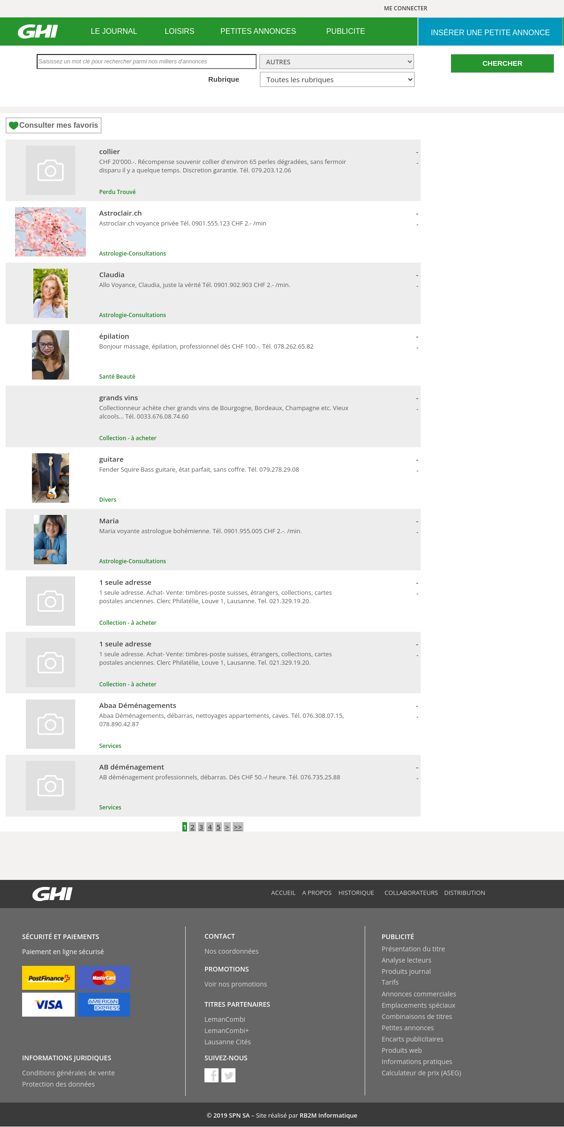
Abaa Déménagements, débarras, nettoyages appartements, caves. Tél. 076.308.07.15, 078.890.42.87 (221, 719)
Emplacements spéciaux (418, 1005)
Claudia (112, 274)
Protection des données (58, 1084)
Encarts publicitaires (412, 1038)
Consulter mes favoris (58, 125)
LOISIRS (179, 31)
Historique (356, 892)
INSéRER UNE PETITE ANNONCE (490, 33)
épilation (114, 336)
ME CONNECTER (405, 8)
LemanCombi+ (226, 1030)
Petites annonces (408, 1027)
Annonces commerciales (419, 993)
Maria (109, 520)
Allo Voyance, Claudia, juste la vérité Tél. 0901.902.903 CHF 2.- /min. (194, 284)
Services (110, 746)
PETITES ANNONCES (258, 31)
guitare (111, 459)
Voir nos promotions (235, 983)
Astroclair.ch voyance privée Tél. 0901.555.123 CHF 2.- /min (182, 223)
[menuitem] (114, 31)
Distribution (465, 892)
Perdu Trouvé (117, 192)
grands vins (118, 397)
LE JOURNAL (114, 31)
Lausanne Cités (227, 1041)
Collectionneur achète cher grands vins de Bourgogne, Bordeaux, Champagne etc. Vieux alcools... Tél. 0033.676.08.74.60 (223, 412)
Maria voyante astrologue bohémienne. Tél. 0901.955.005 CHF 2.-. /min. (200, 531)
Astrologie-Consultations (132, 253)
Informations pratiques (417, 1061)
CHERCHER (502, 63)
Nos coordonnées (231, 951)
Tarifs (390, 982)
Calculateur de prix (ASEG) (421, 1072)
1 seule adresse (125, 582)
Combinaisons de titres (417, 1016)
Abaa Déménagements (137, 705)
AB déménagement (131, 766)
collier (109, 151)
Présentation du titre (413, 948)
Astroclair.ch (120, 213)
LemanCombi (224, 1019)
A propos (317, 892)
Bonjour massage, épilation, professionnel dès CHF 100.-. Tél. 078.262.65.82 (206, 346)
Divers (108, 500)
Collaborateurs (411, 892)
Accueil (283, 892)
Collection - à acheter (128, 438)
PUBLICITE (345, 31)
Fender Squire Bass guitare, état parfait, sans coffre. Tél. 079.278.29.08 (199, 469)
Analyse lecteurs (406, 960)
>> (238, 827)
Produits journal (406, 971)
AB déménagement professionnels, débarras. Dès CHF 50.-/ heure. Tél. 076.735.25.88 (219, 777)
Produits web (402, 1050)
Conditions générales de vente (68, 1072)
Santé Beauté (117, 377)
